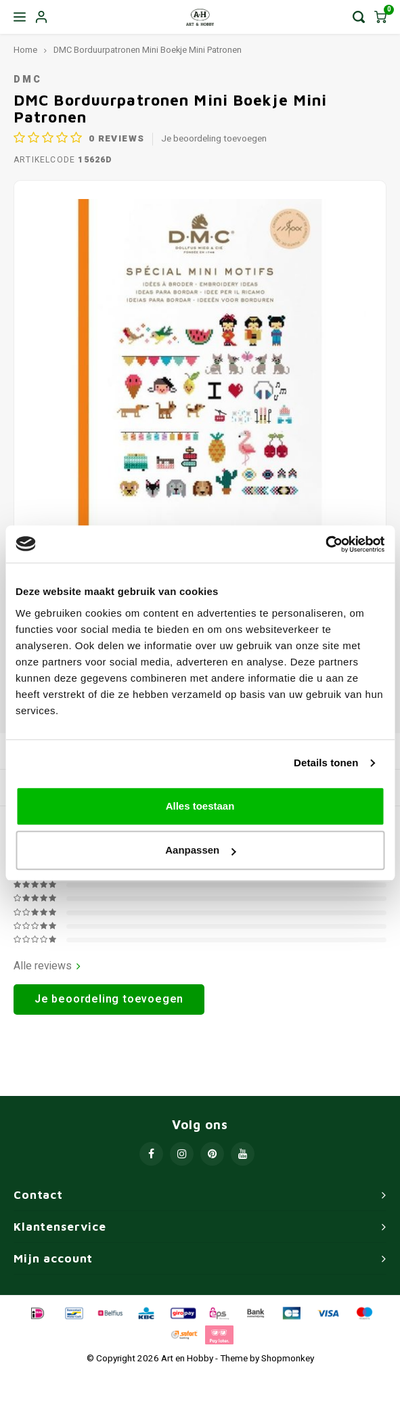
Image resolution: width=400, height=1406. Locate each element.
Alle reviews (47, 966)
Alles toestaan (200, 806)
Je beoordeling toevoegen (214, 139)
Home (25, 50)
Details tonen (326, 762)
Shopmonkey (287, 1358)
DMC (28, 79)
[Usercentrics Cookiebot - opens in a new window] (325, 544)
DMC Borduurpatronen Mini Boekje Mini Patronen (147, 50)
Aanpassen (200, 850)
